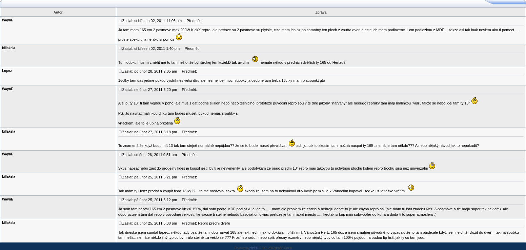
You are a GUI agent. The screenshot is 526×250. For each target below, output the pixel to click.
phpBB (253, 248)
